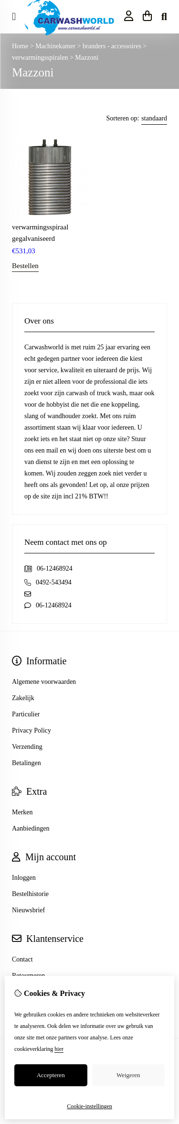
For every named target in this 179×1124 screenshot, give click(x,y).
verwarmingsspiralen (41, 57)
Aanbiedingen (31, 828)
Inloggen (24, 877)
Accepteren (51, 1075)
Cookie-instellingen (89, 1106)
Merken (22, 812)
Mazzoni (86, 57)
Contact (22, 959)
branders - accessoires (113, 46)
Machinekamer (56, 46)
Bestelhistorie (30, 893)
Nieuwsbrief (28, 910)
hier (58, 1049)
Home (20, 46)
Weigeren (128, 1075)
